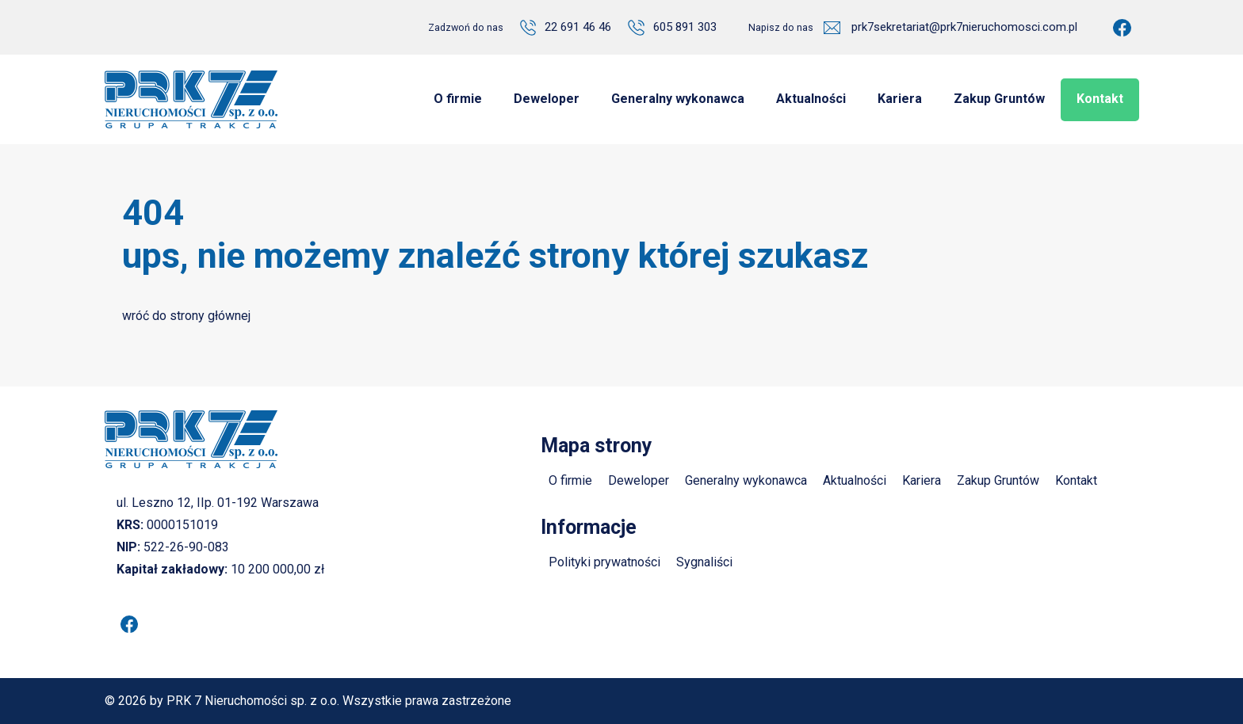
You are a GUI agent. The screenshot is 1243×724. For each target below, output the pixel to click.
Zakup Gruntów (998, 480)
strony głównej (210, 315)
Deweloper (638, 480)
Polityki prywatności (604, 562)
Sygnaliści (704, 562)
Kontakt (1076, 480)
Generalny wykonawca (746, 480)
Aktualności (854, 480)
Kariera (921, 480)
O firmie (570, 480)
